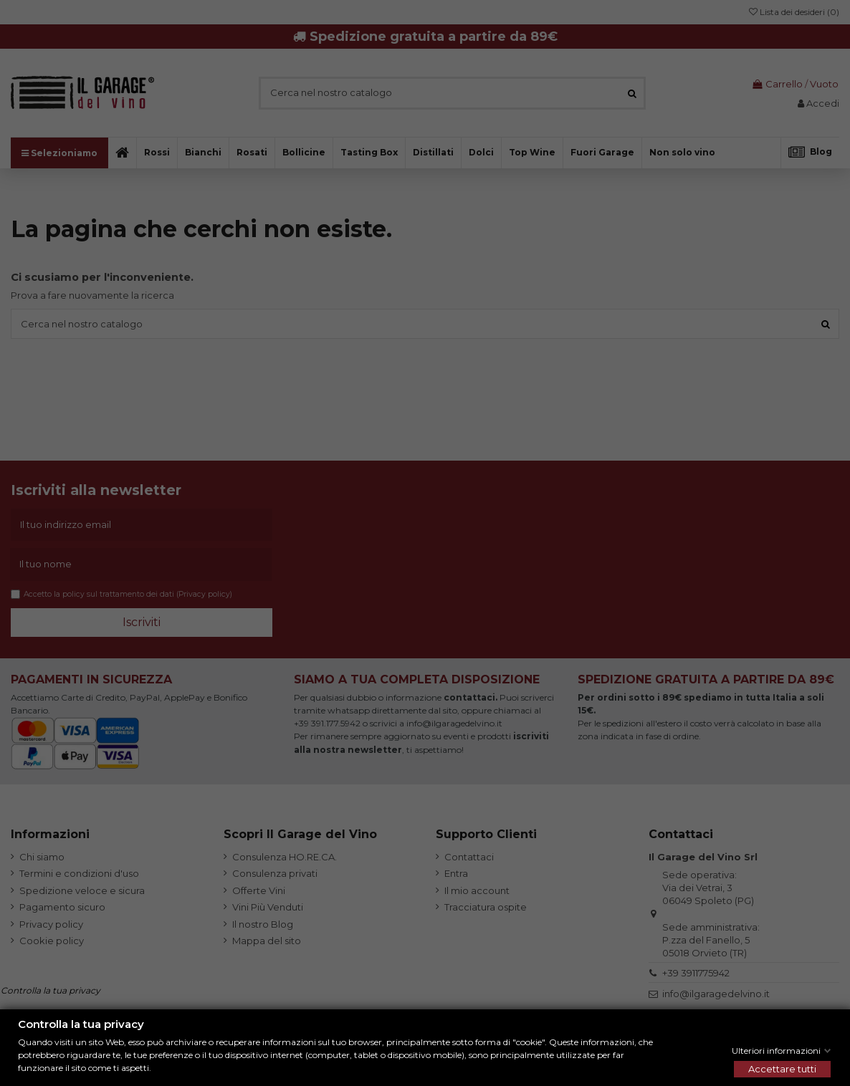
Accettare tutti (782, 1069)
